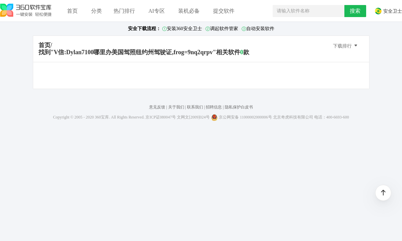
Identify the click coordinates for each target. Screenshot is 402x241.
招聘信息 (214, 107)
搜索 (355, 11)
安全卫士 (388, 11)
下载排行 (345, 45)
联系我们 (195, 107)
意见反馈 (157, 107)
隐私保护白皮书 (239, 107)
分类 (96, 11)
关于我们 (176, 107)
